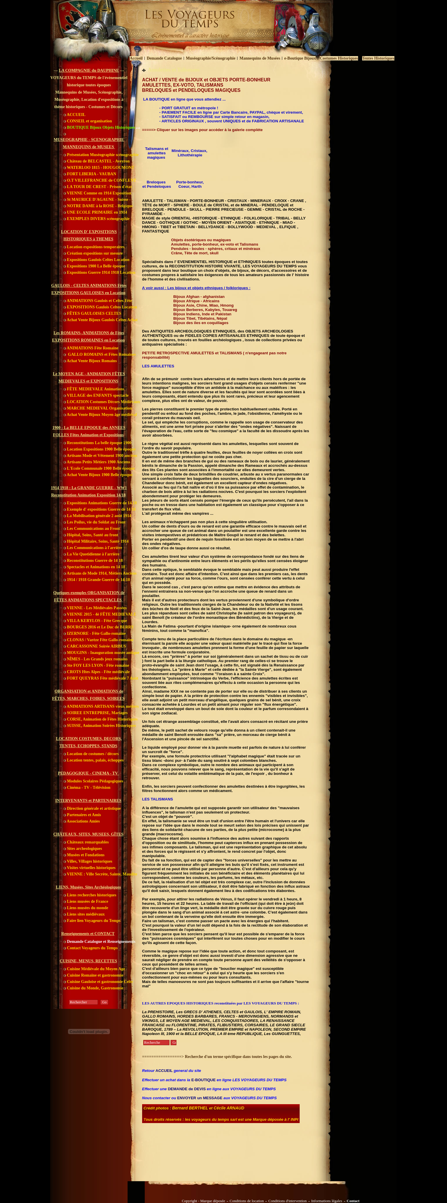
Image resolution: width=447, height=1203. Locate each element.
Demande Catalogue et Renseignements (99, 941)
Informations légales (326, 1201)
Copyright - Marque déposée (203, 1201)
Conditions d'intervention (287, 1201)
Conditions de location (247, 1201)
